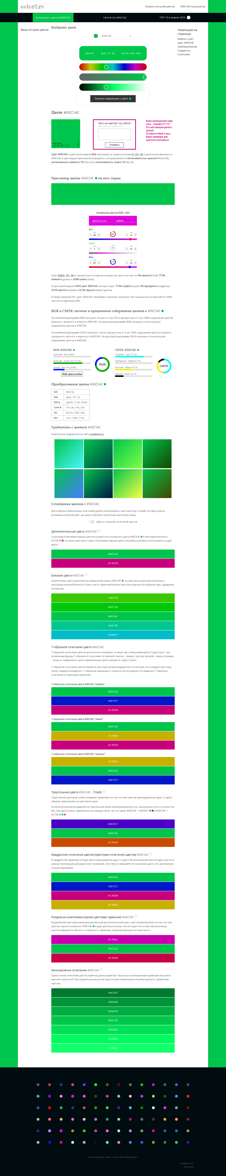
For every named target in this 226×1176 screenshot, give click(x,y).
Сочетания (184, 54)
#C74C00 (113, 842)
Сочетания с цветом (53, 17)
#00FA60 (113, 1039)
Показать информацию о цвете (113, 98)
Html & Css (115, 17)
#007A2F (113, 992)
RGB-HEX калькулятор (192, 6)
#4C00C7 (113, 824)
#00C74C (113, 1020)
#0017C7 (113, 700)
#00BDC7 (113, 634)
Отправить (114, 145)
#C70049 (113, 958)
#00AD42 (113, 1011)
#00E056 (113, 1029)
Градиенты (184, 50)
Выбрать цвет (186, 38)
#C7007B (113, 563)
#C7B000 (113, 735)
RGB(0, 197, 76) (66, 275)
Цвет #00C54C (186, 42)
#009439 (113, 1002)
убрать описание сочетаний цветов (116, 521)
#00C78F (113, 625)
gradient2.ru (97, 434)
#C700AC (113, 939)
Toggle (91, 521)
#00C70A (113, 607)
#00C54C (113, 554)
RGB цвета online (72, 374)
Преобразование (187, 46)
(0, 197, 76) (137, 154)
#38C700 (113, 597)
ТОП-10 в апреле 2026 (174, 17)
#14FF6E (113, 1048)
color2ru (32, 6)
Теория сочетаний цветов (160, 6)
